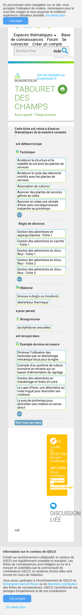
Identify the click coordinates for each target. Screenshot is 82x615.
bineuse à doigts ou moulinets (37, 296)
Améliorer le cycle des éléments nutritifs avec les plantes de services (39, 176)
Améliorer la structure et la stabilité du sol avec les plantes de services (40, 164)
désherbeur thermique (32, 302)
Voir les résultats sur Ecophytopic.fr (51, 76)
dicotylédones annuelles (34, 327)
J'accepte (15, 21)
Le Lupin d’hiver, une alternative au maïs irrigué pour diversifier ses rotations (41, 391)
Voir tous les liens (29, 422)
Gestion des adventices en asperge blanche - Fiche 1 (35, 233)
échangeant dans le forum (20, 584)
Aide (57, 51)
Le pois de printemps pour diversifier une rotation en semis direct (39, 404)
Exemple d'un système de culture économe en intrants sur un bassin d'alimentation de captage (40, 369)
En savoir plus (55, 15)
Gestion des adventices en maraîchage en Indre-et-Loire (37, 379)
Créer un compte (47, 44)
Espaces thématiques (36, 35)
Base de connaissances (40, 37)
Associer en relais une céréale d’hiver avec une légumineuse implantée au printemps (37, 205)
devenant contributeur (62, 584)
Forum (52, 39)
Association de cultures (33, 186)
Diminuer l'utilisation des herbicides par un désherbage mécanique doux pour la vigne (37, 356)
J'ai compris (17, 598)
